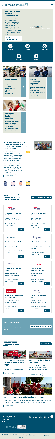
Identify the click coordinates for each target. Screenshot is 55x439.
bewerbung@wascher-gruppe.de (11, 423)
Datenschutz (13, 434)
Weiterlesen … (11, 373)
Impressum (5, 434)
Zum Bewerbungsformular (40, 326)
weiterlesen (9, 176)
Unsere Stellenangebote (11, 38)
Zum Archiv (45, 344)
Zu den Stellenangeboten (40, 197)
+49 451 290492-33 (8, 421)
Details (21, 229)
